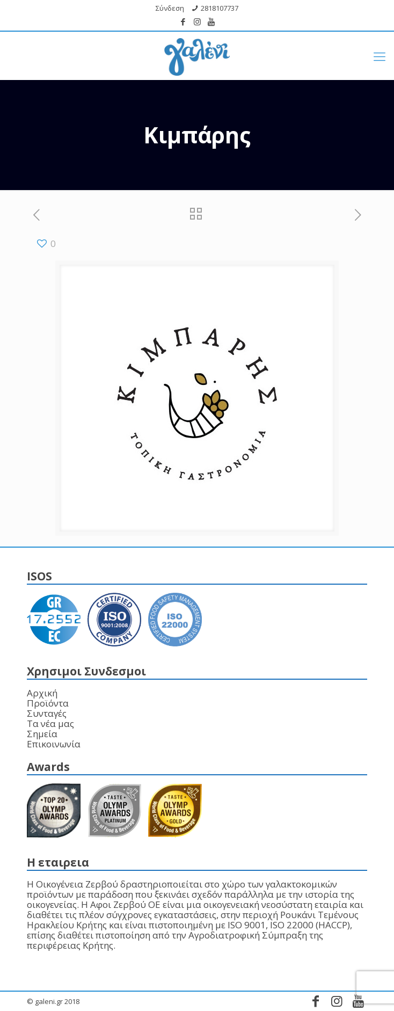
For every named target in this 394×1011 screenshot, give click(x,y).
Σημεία (42, 734)
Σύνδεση (170, 8)
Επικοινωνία (54, 744)
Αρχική (42, 693)
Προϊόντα (48, 703)
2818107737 (219, 8)
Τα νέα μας (50, 723)
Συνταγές (47, 713)
